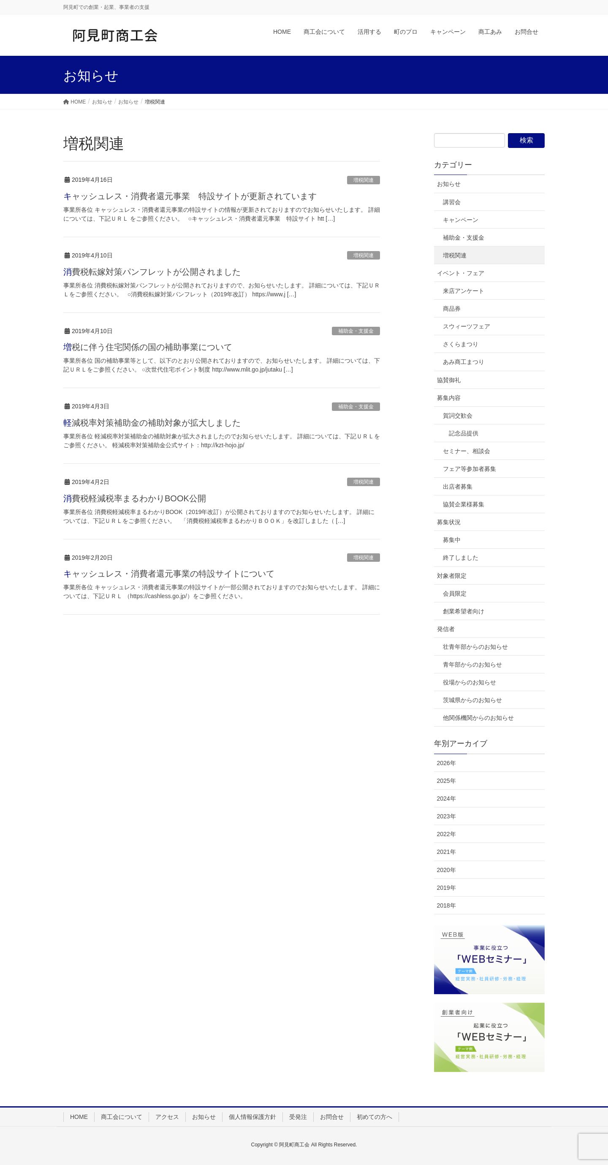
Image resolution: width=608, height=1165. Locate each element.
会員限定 (455, 593)
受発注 (298, 1116)
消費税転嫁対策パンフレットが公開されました (152, 271)
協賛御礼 (449, 380)
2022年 (446, 834)
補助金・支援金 (356, 331)
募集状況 (449, 522)
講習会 (452, 202)
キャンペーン (460, 219)
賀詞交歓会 (457, 415)
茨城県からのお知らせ (472, 700)
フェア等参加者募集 (469, 468)
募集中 (452, 539)
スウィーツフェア (466, 326)
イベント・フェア (460, 273)
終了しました (460, 557)
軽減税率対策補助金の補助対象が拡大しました (152, 422)
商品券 (452, 308)
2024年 (446, 798)
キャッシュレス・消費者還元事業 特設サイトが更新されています (190, 196)
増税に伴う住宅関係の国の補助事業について (147, 347)
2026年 (446, 763)
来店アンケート (463, 290)
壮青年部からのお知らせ (475, 646)
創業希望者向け (463, 611)
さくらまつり (460, 344)
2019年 (446, 887)
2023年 (446, 816)
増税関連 (363, 180)
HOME (79, 1116)
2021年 (446, 851)
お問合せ (332, 1116)
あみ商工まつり (463, 361)
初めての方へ (374, 1116)
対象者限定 (452, 575)
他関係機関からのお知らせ (478, 717)
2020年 (446, 870)
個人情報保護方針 (252, 1116)
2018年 (446, 905)
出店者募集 (457, 486)
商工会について (121, 1116)
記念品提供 (463, 433)
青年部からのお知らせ (472, 664)
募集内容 (449, 397)
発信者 (446, 629)
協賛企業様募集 (463, 504)
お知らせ (449, 183)
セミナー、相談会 (466, 451)
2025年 (446, 780)
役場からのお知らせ (469, 682)
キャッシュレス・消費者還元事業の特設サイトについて (168, 573)
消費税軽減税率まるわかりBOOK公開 (134, 498)
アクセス (167, 1116)
